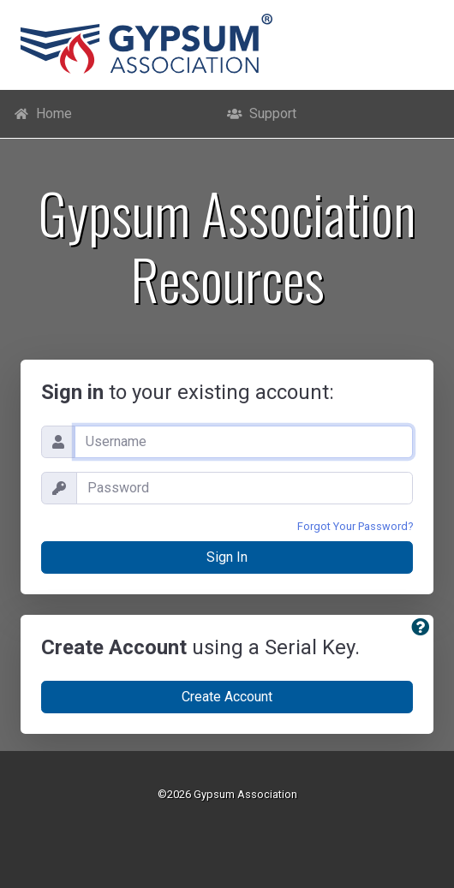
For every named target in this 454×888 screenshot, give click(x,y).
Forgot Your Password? (355, 526)
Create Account (227, 696)
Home (43, 113)
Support (261, 113)
